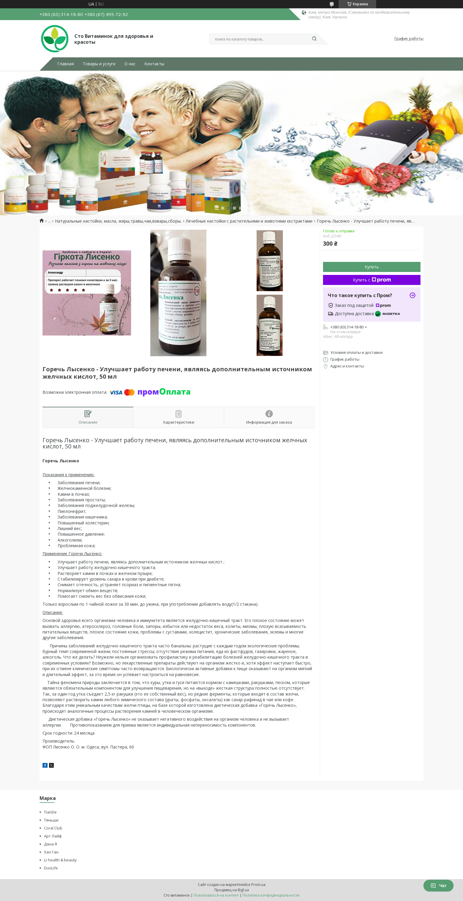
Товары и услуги (99, 64)
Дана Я (50, 844)
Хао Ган (51, 852)
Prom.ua (258, 884)
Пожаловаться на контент (216, 895)
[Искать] (314, 39)
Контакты (154, 64)
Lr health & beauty (60, 860)
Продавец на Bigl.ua (231, 889)
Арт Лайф (53, 836)
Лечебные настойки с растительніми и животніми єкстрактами (249, 221)
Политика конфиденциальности (271, 895)
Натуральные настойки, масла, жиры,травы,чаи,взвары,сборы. (118, 221)
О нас (130, 64)
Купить (372, 267)
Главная (65, 64)
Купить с (372, 280)
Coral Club (53, 828)
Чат (438, 885)
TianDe (50, 812)
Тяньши (51, 820)
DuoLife (51, 868)
